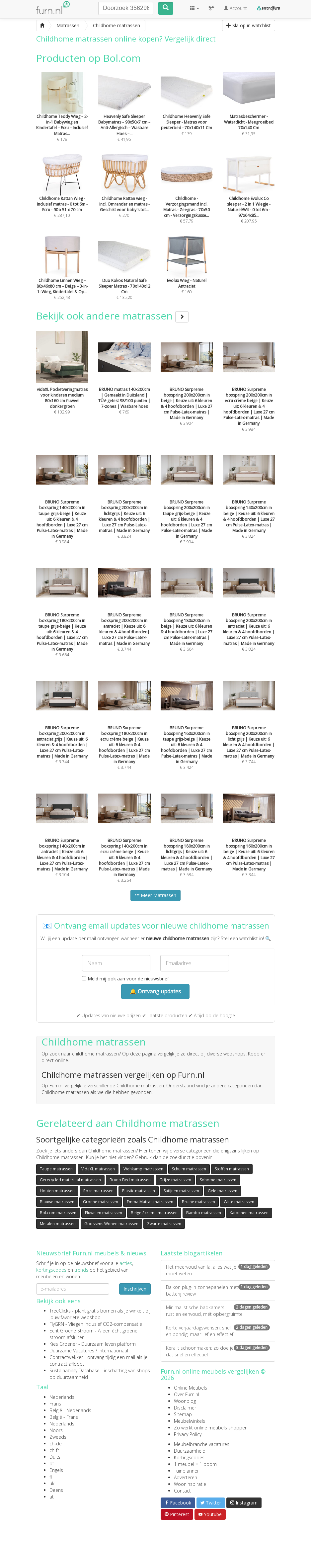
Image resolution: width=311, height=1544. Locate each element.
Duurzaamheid (189, 1451)
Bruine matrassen (198, 1202)
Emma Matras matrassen (150, 1202)
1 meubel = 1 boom (195, 1464)
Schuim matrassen (189, 1169)
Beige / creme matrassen (154, 1213)
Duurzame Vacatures (71, 1350)
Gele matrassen (222, 1191)
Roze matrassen (98, 1191)
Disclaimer (185, 1408)
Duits (54, 1457)
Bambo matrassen (203, 1213)
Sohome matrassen (218, 1180)
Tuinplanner (186, 1471)
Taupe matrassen (56, 1169)
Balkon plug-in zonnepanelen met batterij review (218, 1290)
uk (51, 1483)
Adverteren (185, 1477)
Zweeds (57, 1437)
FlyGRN (56, 1324)
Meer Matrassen (155, 895)
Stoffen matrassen (232, 1169)
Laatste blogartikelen (191, 1253)
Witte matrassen (239, 1202)
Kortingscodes (189, 1457)
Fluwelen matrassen (103, 1213)
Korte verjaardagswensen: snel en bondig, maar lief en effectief (218, 1330)
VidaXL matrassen (98, 1169)
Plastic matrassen (138, 1191)
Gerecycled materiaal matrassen (70, 1180)
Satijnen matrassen (181, 1191)
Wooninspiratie (190, 1484)
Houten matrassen (57, 1191)
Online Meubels (190, 1388)
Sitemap (183, 1414)
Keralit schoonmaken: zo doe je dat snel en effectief (218, 1351)
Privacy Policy (187, 1434)
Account (235, 8)
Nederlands (61, 1397)
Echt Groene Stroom (71, 1330)
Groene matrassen (100, 1202)
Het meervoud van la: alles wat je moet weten (218, 1270)
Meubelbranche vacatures (201, 1444)
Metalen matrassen (58, 1223)
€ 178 (62, 115)
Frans (55, 1404)
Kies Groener (63, 1344)
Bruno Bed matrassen (130, 1180)
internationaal (113, 1350)
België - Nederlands (70, 1410)
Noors (56, 1430)
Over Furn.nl (186, 1394)
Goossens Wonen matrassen (111, 1223)
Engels (56, 1470)
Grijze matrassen (175, 1180)
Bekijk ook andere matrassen (112, 315)
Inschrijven (134, 1289)
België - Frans (63, 1417)
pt (51, 1463)
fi (50, 1477)
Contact (182, 1491)
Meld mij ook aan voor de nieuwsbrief (125, 978)
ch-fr (54, 1450)
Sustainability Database (74, 1370)
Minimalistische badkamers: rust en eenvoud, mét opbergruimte (218, 1310)
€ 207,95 (249, 197)
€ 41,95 (124, 115)
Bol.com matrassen (58, 1213)
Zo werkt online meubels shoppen (211, 1427)
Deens (56, 1490)
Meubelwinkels (189, 1421)
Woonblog (185, 1401)
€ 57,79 (187, 197)
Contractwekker (66, 1357)
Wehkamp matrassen (143, 1169)
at (51, 1497)
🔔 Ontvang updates (155, 991)
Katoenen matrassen (249, 1213)
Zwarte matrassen (164, 1223)
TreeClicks (60, 1311)
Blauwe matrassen (57, 1202)
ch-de (55, 1443)
